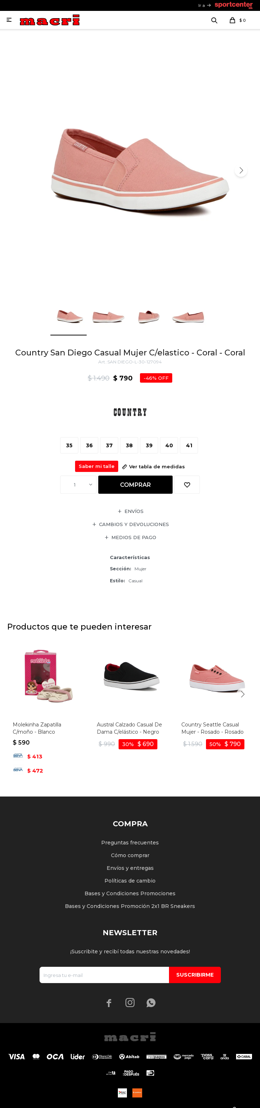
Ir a (201, 5)
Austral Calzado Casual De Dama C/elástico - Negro (129, 728)
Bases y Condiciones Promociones (130, 893)
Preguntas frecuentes (130, 842)
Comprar (135, 484)
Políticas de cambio (130, 880)
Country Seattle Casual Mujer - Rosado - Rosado (212, 728)
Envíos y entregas (130, 868)
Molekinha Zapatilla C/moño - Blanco (37, 728)
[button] (241, 170)
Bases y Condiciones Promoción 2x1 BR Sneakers (130, 906)
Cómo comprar (130, 855)
